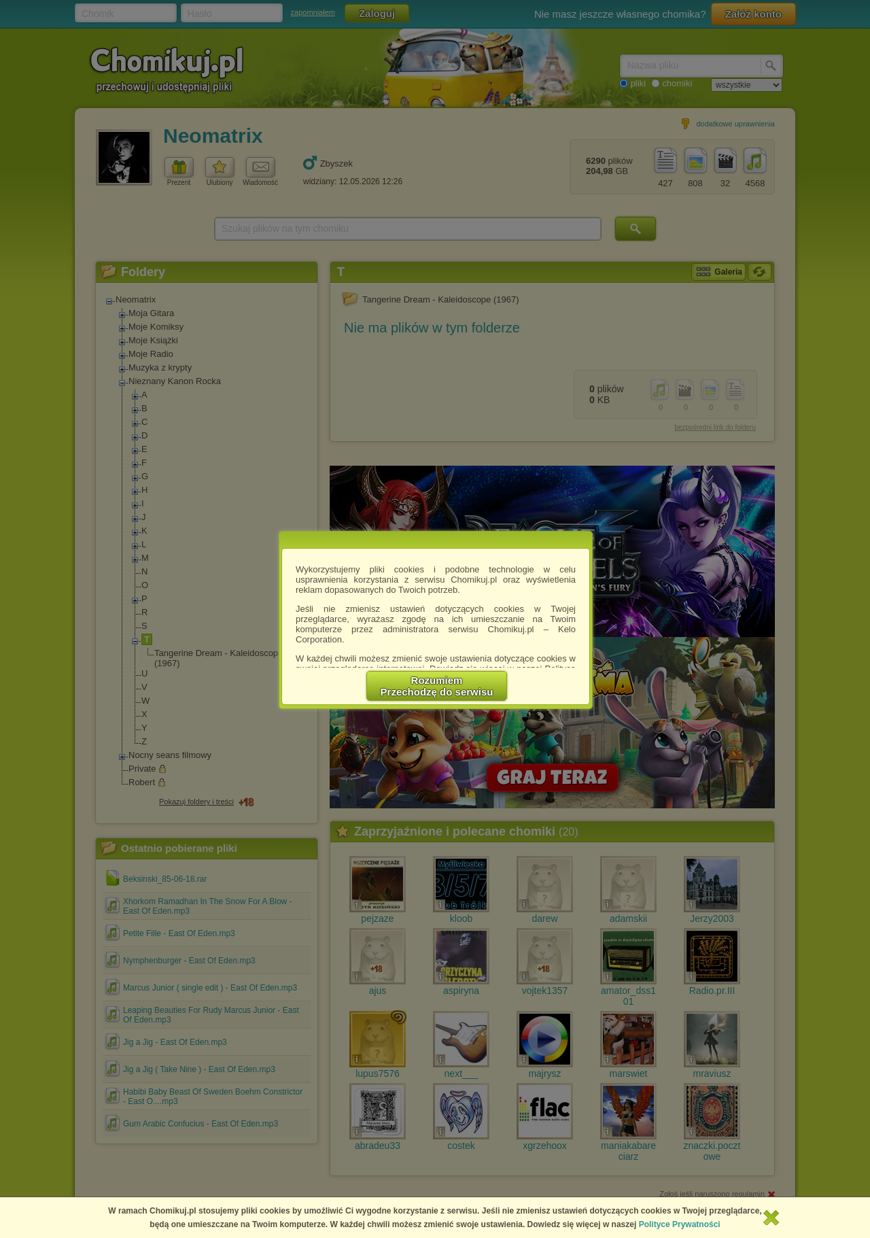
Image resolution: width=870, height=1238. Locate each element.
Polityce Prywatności (679, 1224)
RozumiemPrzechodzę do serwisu (437, 686)
